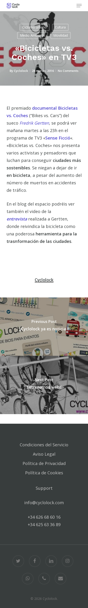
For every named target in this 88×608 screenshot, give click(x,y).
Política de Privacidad (44, 463)
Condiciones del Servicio (44, 444)
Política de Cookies (44, 472)
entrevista (17, 219)
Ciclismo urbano (34, 27)
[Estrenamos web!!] (44, 385)
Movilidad (60, 35)
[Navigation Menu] (79, 5)
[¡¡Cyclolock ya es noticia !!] (44, 326)
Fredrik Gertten (34, 123)
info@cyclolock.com (44, 502)
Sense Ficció (57, 138)
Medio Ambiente (32, 35)
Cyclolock (21, 71)
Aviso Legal (44, 454)
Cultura (60, 27)
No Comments (68, 71)
